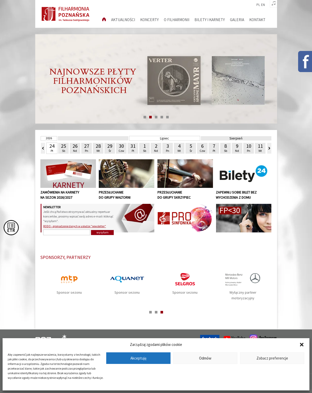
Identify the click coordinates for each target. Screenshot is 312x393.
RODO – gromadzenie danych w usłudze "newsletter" (74, 226)
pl (258, 5)
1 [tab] (145, 117)
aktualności (123, 19)
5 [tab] (167, 117)
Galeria (237, 19)
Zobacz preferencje (272, 358)
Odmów (205, 358)
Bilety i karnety (209, 19)
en (263, 5)
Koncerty (149, 19)
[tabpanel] (156, 79)
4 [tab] (162, 117)
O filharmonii (176, 19)
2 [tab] (150, 117)
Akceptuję (138, 358)
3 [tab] (156, 117)
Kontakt (257, 19)
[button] (301, 344)
